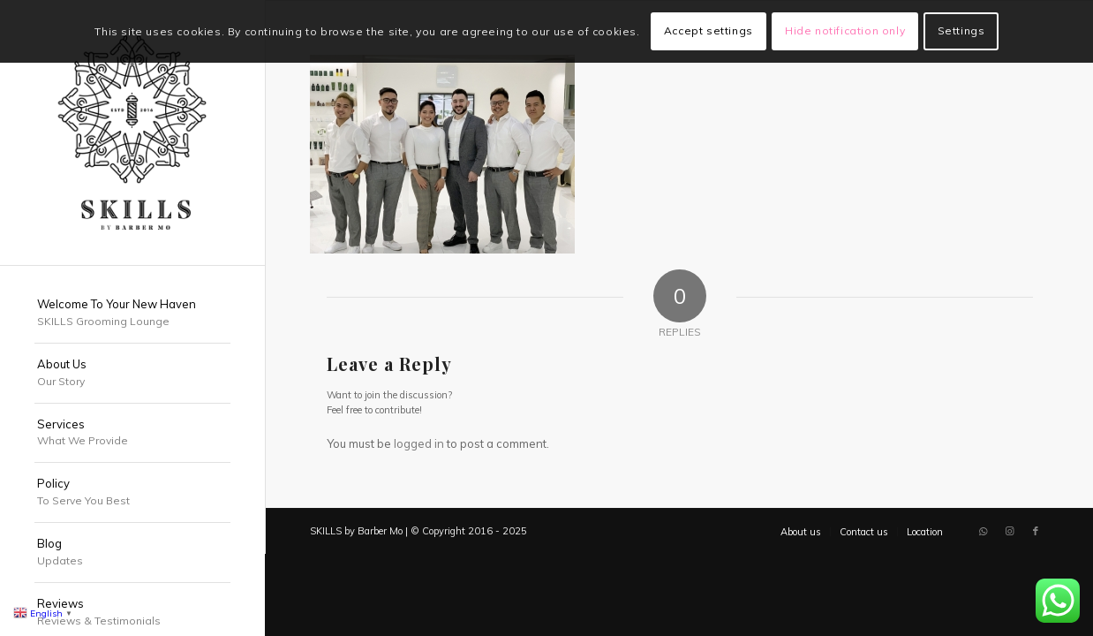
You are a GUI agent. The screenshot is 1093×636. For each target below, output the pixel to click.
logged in (419, 443)
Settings (961, 30)
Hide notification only (845, 30)
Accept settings (708, 30)
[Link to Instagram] (1009, 531)
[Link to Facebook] (1035, 531)
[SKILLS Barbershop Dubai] (132, 132)
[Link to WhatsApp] (982, 531)
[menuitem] (132, 314)
